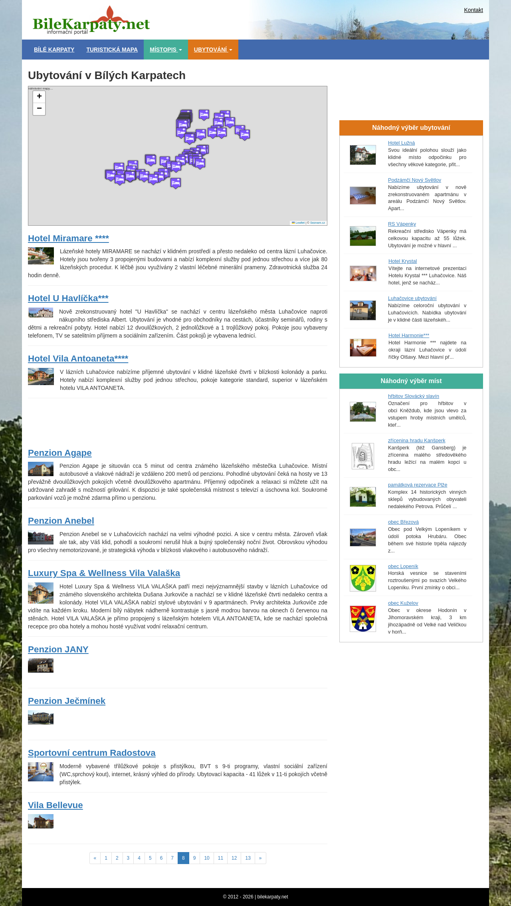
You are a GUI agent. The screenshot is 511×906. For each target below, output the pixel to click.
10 (206, 858)
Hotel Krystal (402, 261)
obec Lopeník (403, 566)
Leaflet (298, 223)
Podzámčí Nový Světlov (414, 180)
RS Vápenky (402, 224)
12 (234, 858)
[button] (201, 150)
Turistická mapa (112, 49)
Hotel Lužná (401, 143)
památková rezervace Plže (417, 485)
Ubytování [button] (213, 49)
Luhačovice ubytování (412, 298)
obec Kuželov (403, 603)
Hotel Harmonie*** (408, 335)
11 (220, 858)
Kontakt (473, 10)
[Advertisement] (291, 18)
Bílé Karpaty (54, 49)
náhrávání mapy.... (176, 156)
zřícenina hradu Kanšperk (417, 440)
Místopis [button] (166, 49)
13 (247, 858)
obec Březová (403, 522)
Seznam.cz (317, 223)
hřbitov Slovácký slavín (413, 396)
